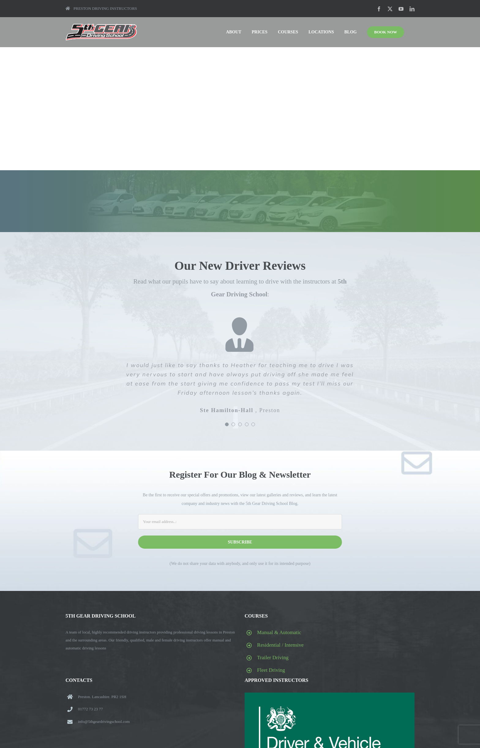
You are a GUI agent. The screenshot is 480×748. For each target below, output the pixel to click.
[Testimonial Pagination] (227, 424)
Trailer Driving (273, 657)
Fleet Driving (271, 670)
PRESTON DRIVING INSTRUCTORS (101, 8)
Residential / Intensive (280, 645)
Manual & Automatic (279, 632)
